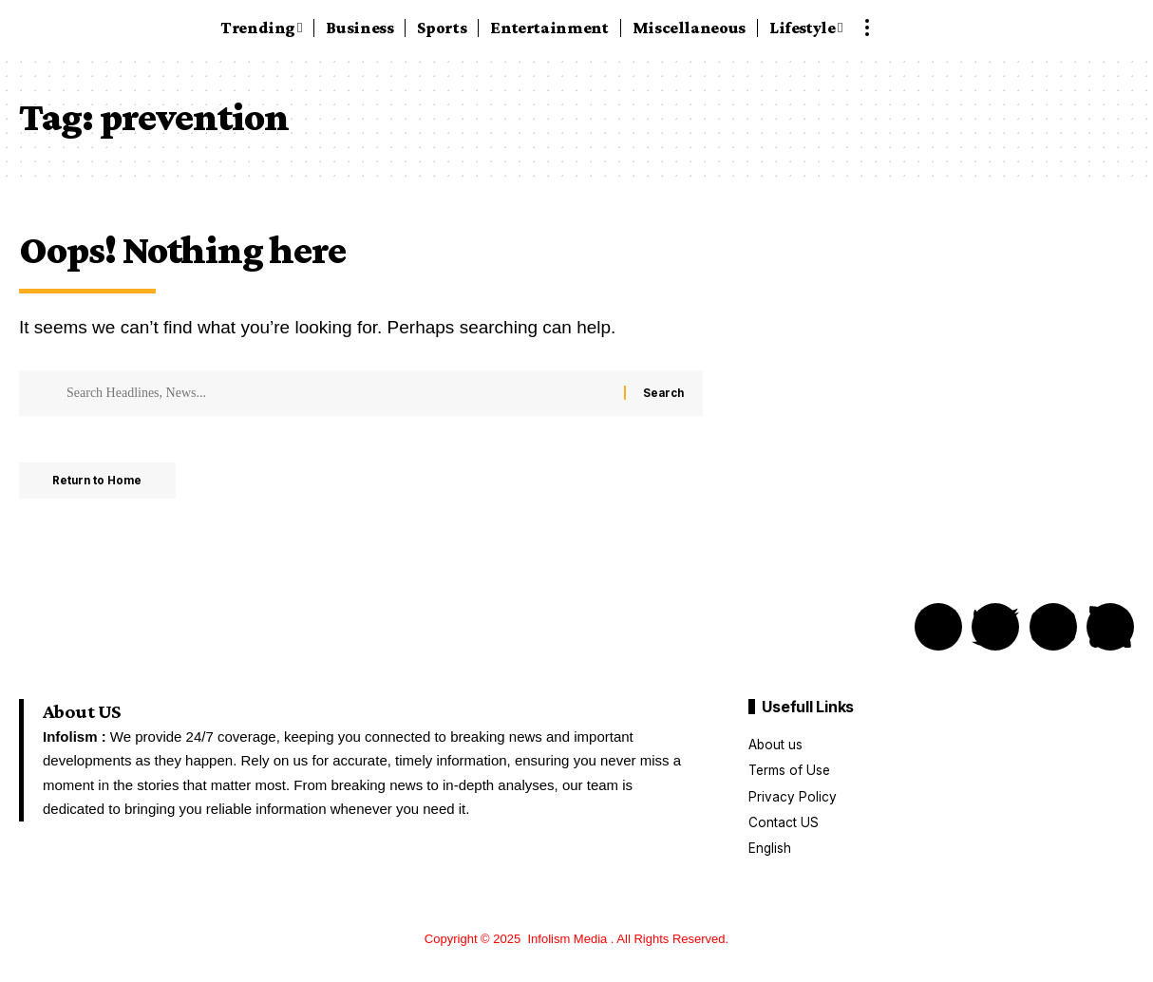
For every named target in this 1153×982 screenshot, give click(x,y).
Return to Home (103, 482)
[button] (867, 27)
